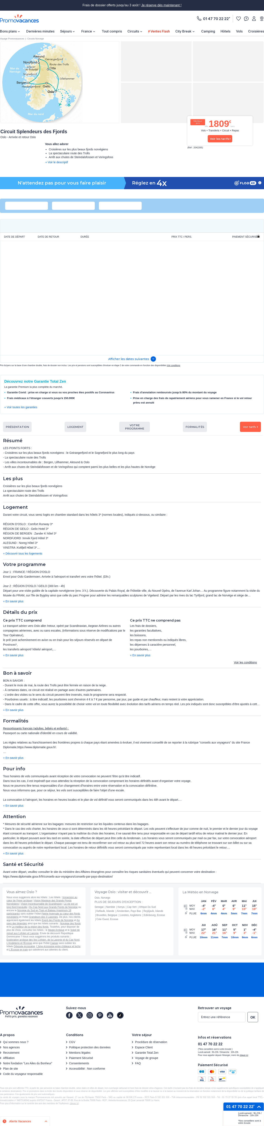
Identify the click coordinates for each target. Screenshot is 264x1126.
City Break (183, 31)
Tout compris (112, 31)
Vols (239, 31)
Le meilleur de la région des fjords (30, 926)
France (86, 31)
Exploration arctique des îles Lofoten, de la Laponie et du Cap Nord (43, 939)
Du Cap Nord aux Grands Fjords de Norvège (53, 907)
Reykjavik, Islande (153, 911)
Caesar (54, 943)
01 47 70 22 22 (216, 19)
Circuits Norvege (35, 38)
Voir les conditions (245, 662)
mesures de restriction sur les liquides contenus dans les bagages (106, 824)
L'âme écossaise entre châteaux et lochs (58, 946)
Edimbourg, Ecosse (154, 915)
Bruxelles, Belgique (106, 915)
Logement (75, 426)
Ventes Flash (159, 31)
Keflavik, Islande (105, 911)
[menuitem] (10, 31)
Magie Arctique (56, 930)
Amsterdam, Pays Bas (129, 911)
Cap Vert (132, 907)
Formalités (195, 426)
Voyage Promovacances (12, 38)
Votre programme (134, 427)
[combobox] (22, 206)
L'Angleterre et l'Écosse (19, 943)
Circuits (133, 31)
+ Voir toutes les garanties (20, 407)
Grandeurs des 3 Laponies (43, 917)
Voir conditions (173, 365)
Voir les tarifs (219, 138)
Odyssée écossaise (24, 946)
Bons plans (8, 31)
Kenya (121, 907)
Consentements (79, 1063)
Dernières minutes (40, 31)
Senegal (99, 907)
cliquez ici (74, 1103)
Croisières (256, 31)
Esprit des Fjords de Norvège (57, 920)
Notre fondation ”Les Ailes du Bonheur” (27, 1063)
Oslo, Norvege (102, 897)
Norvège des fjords (70, 923)
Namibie (110, 907)
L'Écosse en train (18, 949)
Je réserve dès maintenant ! (161, 5)
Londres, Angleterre (130, 915)
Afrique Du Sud (147, 907)
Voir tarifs (250, 426)
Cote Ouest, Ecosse (107, 919)
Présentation (17, 426)
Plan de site (10, 1068)
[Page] (69, 1015)
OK (252, 1017)
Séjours (66, 31)
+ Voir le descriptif (56, 162)
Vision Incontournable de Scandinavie (41, 903)
